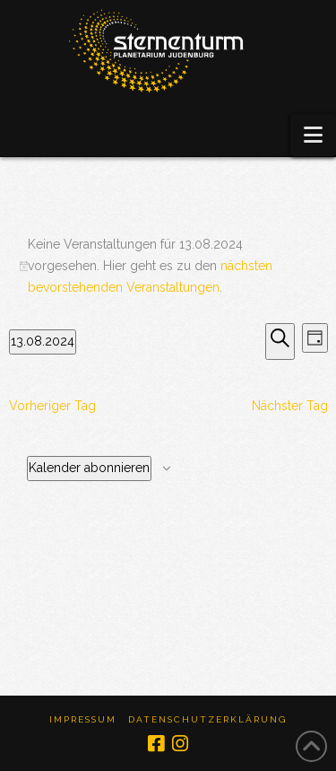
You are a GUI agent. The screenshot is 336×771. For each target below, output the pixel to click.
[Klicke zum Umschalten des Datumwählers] (42, 342)
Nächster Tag (290, 406)
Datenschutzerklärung (207, 719)
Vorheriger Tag (52, 406)
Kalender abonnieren (89, 467)
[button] (313, 135)
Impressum (82, 719)
